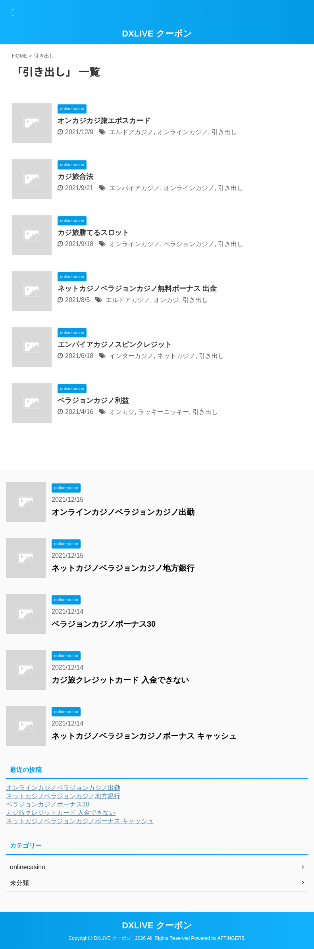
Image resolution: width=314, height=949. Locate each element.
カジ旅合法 (75, 177)
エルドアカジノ (131, 132)
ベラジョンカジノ (189, 244)
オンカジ (166, 299)
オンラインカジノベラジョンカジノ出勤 (123, 512)
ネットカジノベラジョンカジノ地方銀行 (123, 568)
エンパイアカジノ (134, 188)
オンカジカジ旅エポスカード (104, 121)
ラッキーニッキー (163, 411)
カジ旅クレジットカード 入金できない (120, 680)
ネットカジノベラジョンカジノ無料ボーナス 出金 (137, 289)
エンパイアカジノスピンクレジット (115, 344)
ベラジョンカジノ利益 (93, 400)
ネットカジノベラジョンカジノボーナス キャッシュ (144, 735)
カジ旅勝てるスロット (93, 233)
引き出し (224, 132)
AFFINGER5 (231, 938)
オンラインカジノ (182, 132)
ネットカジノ (176, 355)
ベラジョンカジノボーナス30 (104, 624)
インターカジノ (131, 355)
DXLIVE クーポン (157, 33)
